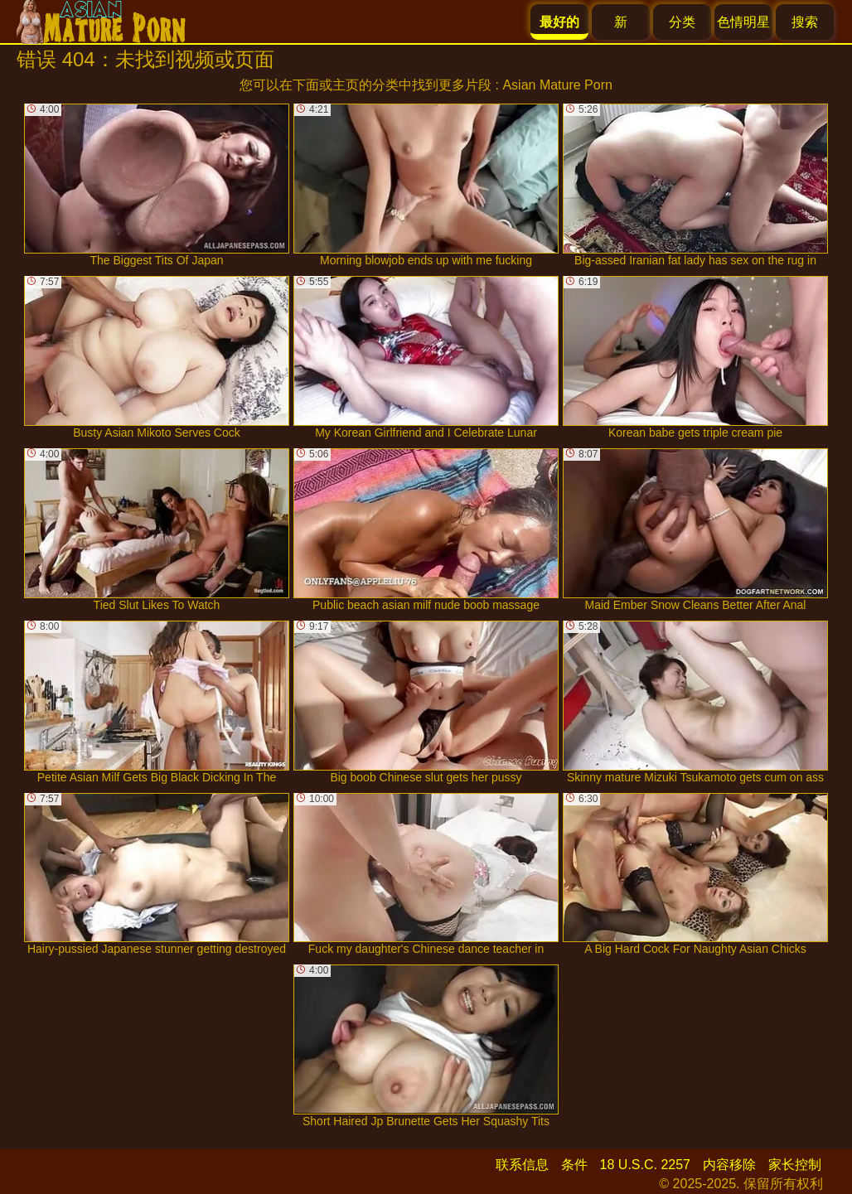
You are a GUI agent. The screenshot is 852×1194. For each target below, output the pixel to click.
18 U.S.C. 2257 (645, 1165)
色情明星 (743, 22)
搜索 (804, 22)
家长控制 (794, 1165)
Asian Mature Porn (557, 85)
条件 (574, 1165)
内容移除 (729, 1165)
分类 (682, 22)
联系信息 (522, 1165)
